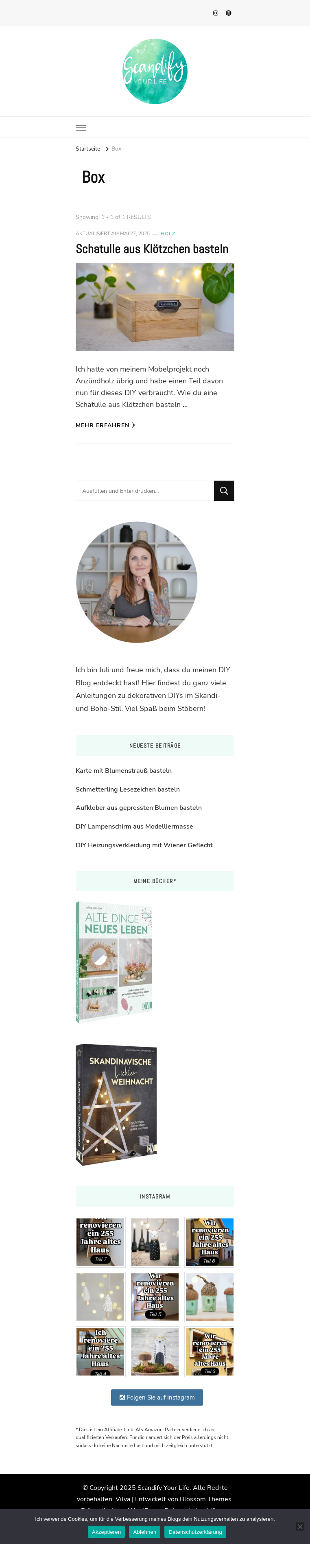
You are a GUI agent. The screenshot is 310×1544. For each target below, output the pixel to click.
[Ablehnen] (300, 1526)
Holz (168, 233)
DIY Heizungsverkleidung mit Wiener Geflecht (144, 845)
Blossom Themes (205, 1499)
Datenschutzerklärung (195, 1532)
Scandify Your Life (164, 1487)
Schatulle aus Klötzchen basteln (152, 249)
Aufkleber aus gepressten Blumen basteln (139, 807)
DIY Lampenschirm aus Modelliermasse (134, 826)
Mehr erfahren (105, 425)
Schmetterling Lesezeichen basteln (128, 789)
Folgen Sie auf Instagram (157, 1397)
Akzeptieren (106, 1532)
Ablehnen (144, 1532)
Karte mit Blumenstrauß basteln (124, 770)
